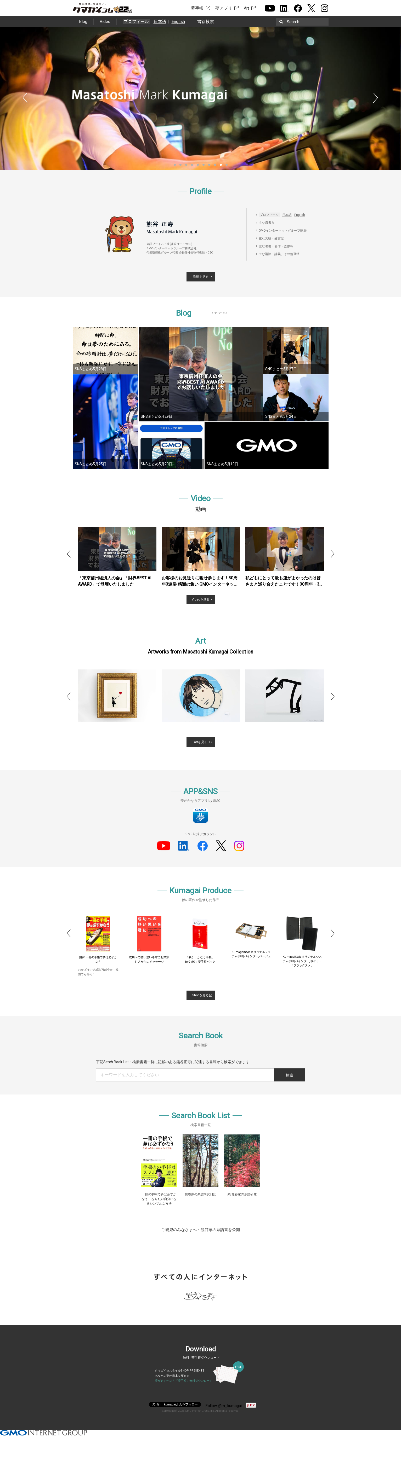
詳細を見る (200, 277)
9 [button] (221, 165)
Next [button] (376, 98)
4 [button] (192, 165)
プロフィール (136, 21)
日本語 (160, 21)
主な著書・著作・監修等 (276, 246)
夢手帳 (197, 8)
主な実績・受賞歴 (271, 238)
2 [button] (180, 165)
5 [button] (198, 165)
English (178, 21)
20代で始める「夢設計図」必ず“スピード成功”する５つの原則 (98, 962)
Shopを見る (200, 995)
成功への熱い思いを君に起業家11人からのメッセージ (200, 959)
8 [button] (215, 165)
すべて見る (221, 312)
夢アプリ (223, 8)
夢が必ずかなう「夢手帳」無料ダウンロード (183, 1380)
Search (293, 21)
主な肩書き (266, 223)
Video (105, 21)
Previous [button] (25, 98)
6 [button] (203, 165)
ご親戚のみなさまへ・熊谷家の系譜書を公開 (200, 1229)
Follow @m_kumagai (224, 1405)
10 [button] (226, 165)
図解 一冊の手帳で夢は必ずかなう (149, 959)
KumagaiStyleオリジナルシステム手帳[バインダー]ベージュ (302, 954)
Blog (83, 21)
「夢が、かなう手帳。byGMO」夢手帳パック (251, 959)
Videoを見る (201, 599)
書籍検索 (205, 21)
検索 (289, 1075)
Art (246, 8)
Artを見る (200, 742)
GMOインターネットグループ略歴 (283, 230)
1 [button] (175, 165)
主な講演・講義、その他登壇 (279, 254)
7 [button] (209, 165)
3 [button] (186, 165)
